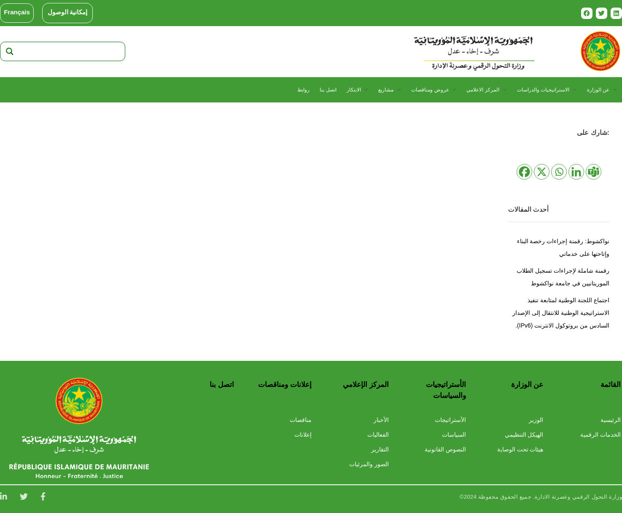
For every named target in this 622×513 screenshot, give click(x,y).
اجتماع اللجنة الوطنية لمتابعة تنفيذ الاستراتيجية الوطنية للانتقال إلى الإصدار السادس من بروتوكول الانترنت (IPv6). (560, 313)
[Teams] (593, 172)
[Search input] (70, 51)
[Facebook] (524, 172)
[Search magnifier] (10, 51)
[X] (541, 172)
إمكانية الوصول (68, 12)
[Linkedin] (576, 172)
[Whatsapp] (559, 172)
